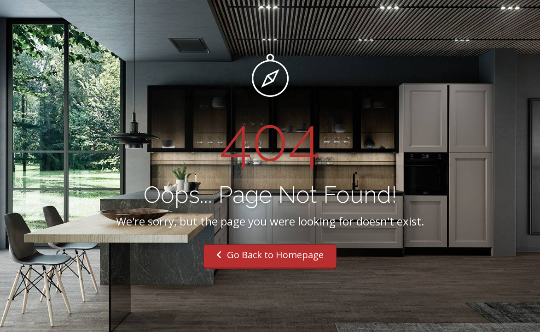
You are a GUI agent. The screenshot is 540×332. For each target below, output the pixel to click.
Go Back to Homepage (270, 255)
